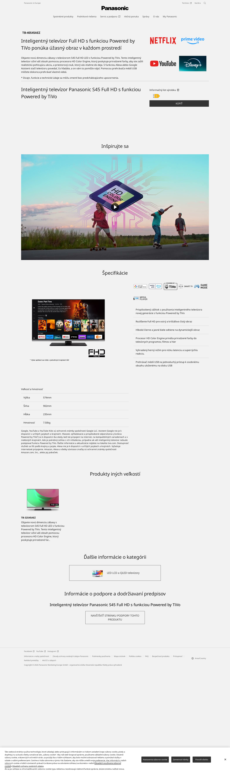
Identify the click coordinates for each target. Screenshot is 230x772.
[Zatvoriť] (225, 759)
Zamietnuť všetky (180, 759)
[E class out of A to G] (156, 200)
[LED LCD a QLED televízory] (115, 677)
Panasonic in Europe (32, 3)
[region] (115, 759)
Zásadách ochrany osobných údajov (28, 766)
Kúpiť (179, 207)
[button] (179, 207)
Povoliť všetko (201, 759)
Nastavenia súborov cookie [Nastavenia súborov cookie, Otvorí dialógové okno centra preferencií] (155, 759)
